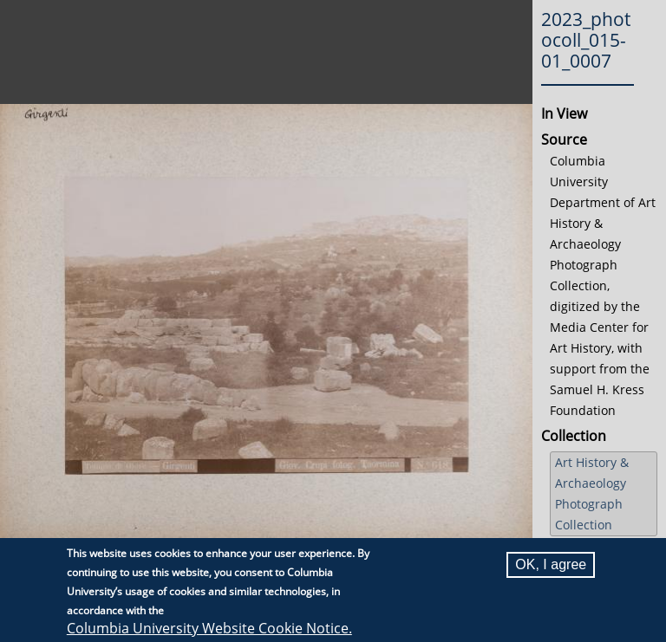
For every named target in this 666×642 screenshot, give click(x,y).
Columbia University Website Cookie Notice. (209, 628)
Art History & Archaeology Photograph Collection (592, 493)
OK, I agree (550, 564)
